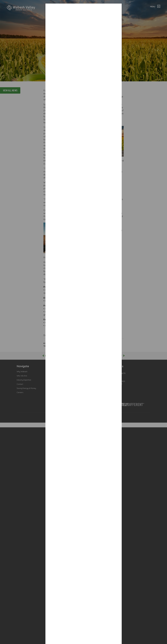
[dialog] (83, 42)
